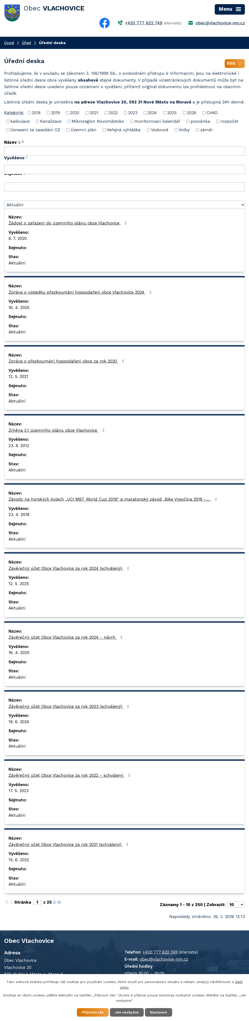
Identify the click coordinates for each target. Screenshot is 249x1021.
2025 (172, 112)
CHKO (212, 112)
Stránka (22, 902)
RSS (234, 63)
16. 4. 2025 (19, 307)
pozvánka (200, 121)
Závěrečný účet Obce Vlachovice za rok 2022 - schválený (70, 775)
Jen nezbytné (127, 1012)
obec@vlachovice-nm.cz (220, 22)
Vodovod (159, 129)
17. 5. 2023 (19, 790)
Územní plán (84, 129)
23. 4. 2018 (19, 514)
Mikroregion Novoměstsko (98, 121)
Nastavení (158, 1012)
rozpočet (229, 121)
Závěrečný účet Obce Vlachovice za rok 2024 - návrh (66, 637)
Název (12, 142)
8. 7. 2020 (18, 238)
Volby (184, 129)
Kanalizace (51, 121)
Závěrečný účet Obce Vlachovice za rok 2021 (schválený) (69, 844)
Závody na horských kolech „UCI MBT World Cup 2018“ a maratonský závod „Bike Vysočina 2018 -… (113, 499)
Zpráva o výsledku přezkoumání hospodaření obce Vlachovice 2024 (81, 292)
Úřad (26, 42)
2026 (191, 112)
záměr (206, 129)
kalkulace (20, 121)
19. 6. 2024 (19, 721)
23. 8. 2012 (19, 445)
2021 (94, 112)
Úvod (9, 42)
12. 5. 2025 (19, 583)
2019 (55, 112)
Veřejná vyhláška (124, 129)
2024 (152, 112)
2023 (132, 112)
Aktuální (17, 263)
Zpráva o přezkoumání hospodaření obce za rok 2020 (67, 361)
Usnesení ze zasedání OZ (35, 129)
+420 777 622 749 (143, 22)
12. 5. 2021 (18, 376)
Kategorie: (14, 112)
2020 (74, 112)
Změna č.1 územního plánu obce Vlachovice (57, 430)
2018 (36, 112)
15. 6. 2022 (19, 859)
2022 (113, 112)
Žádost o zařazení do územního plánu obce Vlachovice (68, 223)
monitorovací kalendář (157, 121)
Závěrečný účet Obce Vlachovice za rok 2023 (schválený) (70, 706)
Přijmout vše (93, 1012)
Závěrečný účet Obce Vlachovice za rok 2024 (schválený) (70, 568)
